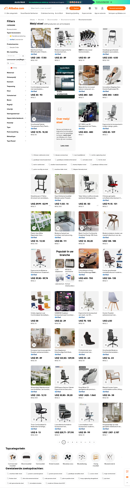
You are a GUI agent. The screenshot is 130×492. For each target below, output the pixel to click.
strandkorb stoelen (34, 483)
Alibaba (32, 19)
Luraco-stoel (93, 474)
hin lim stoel (101, 160)
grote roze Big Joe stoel (39, 169)
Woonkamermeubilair (68, 19)
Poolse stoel (12, 478)
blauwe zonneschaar (60, 155)
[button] (67, 8)
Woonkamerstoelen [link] (85, 19)
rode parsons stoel (49, 478)
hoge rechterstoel (108, 474)
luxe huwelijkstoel (78, 155)
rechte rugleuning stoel (97, 155)
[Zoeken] (75, 8)
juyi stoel (106, 478)
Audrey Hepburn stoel (78, 164)
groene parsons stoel (54, 474)
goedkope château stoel (98, 164)
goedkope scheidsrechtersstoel (65, 160)
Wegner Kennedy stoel (79, 169)
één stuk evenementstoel (29, 478)
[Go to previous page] (59, 442)
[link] (127, 471)
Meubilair (41, 19)
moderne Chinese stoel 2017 (55, 483)
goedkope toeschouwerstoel (41, 160)
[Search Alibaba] (47, 8)
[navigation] (16, 231)
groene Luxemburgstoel (34, 474)
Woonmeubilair (52, 19)
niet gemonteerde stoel (15, 483)
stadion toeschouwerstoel (58, 164)
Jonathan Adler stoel (59, 169)
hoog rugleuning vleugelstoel (88, 478)
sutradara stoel (86, 160)
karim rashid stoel (37, 164)
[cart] (96, 8)
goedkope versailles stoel (75, 474)
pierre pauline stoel (67, 478)
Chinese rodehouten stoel (40, 155)
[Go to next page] (94, 442)
